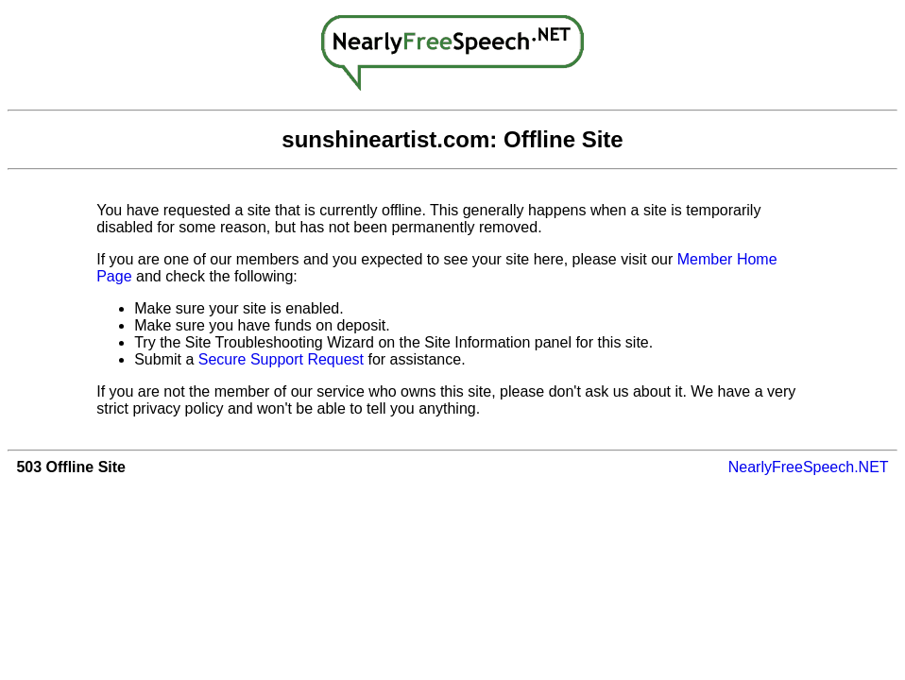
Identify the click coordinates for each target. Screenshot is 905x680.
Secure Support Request (281, 359)
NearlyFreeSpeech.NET (808, 467)
